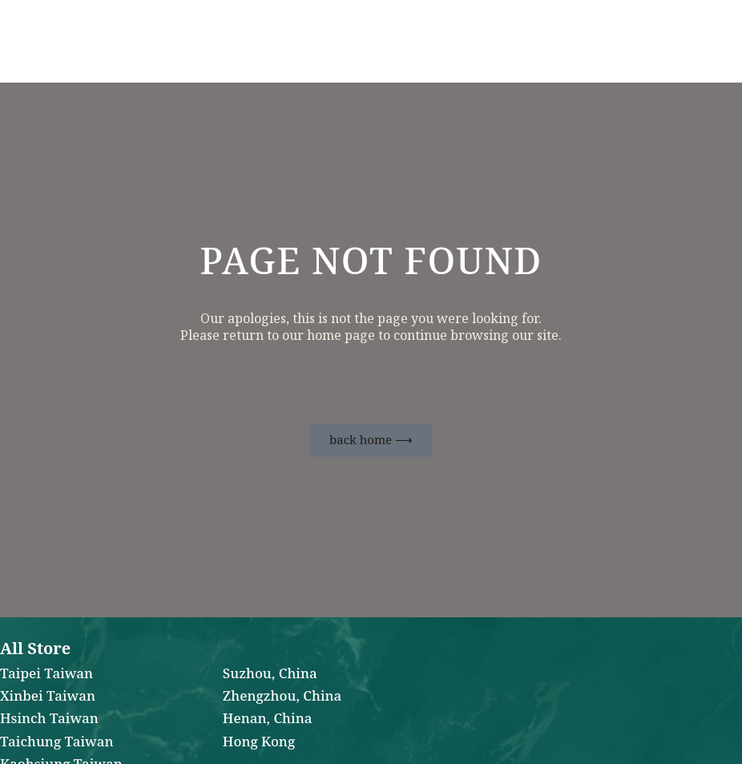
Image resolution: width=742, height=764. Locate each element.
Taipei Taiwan (46, 674)
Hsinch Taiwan (49, 719)
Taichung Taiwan (56, 742)
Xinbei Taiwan (47, 697)
